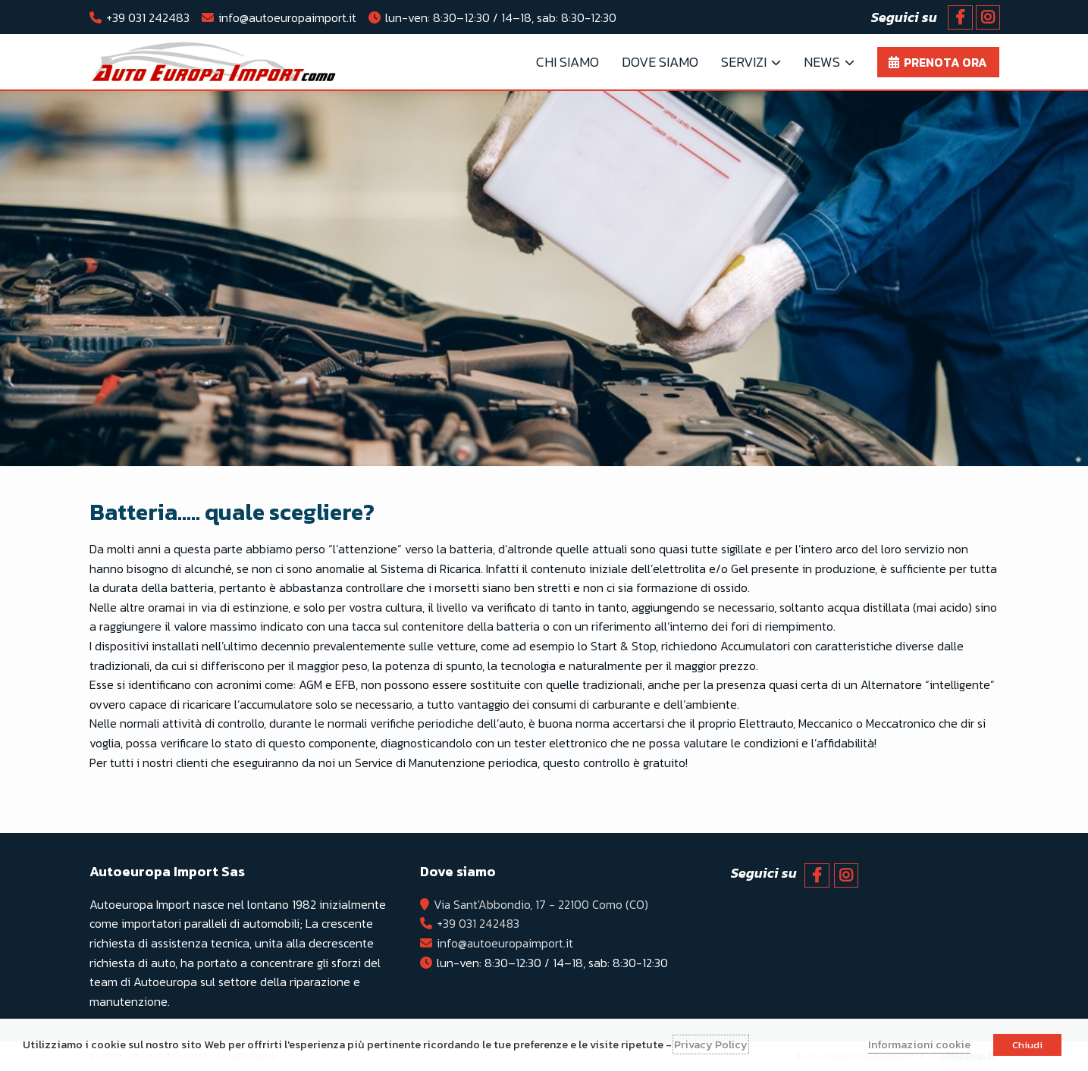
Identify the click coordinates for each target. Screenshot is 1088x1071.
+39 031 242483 (148, 17)
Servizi (744, 62)
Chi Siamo (567, 62)
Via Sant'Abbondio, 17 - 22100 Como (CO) (542, 904)
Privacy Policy (711, 1044)
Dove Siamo (660, 62)
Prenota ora (945, 62)
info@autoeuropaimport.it (287, 17)
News (822, 62)
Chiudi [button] (1027, 1045)
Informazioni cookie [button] (919, 1044)
